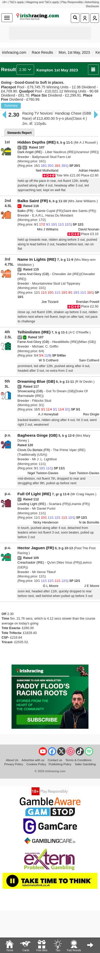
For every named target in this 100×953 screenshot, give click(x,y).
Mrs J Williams (47, 229)
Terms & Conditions (78, 760)
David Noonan (88, 229)
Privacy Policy (13, 764)
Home (9, 945)
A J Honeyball (48, 414)
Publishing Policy (60, 764)
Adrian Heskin (89, 170)
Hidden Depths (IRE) (36, 142)
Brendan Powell (87, 302)
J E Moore (91, 586)
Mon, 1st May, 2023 (74, 52)
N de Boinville (89, 522)
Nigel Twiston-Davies (43, 473)
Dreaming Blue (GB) (36, 381)
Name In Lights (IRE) (36, 259)
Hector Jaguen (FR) (35, 548)
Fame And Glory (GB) (33, 274)
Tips (58, 945)
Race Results (42, 52)
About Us (12, 760)
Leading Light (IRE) (31, 504)
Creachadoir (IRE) (30, 562)
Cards (25, 945)
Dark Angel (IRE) (29, 152)
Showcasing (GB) (30, 391)
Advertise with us (33, 760)
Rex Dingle (91, 414)
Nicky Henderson (45, 522)
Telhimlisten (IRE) (34, 332)
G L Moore (50, 586)
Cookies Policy (36, 764)
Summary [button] (10, 105)
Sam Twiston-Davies (84, 473)
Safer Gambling (85, 764)
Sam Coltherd (89, 360)
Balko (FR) (25, 211)
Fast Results (74, 945)
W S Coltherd (48, 360)
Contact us (55, 760)
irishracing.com (14, 52)
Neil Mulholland (47, 170)
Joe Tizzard (50, 302)
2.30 (25, 70)
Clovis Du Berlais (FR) (33, 450)
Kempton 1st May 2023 (57, 70)
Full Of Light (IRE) (34, 494)
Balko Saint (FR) (32, 201)
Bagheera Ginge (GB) (37, 435)
